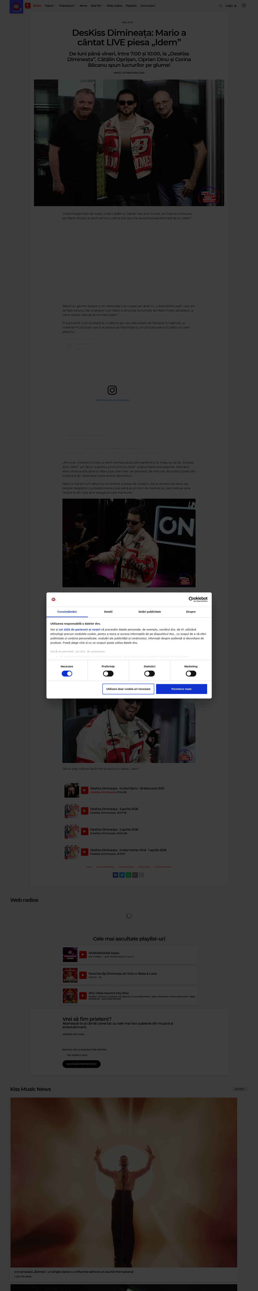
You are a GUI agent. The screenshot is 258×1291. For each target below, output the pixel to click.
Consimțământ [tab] (67, 611)
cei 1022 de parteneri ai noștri (79, 629)
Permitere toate (182, 688)
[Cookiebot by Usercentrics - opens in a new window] (191, 599)
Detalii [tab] (108, 611)
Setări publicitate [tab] (149, 611)
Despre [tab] (191, 611)
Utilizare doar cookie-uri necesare (128, 688)
